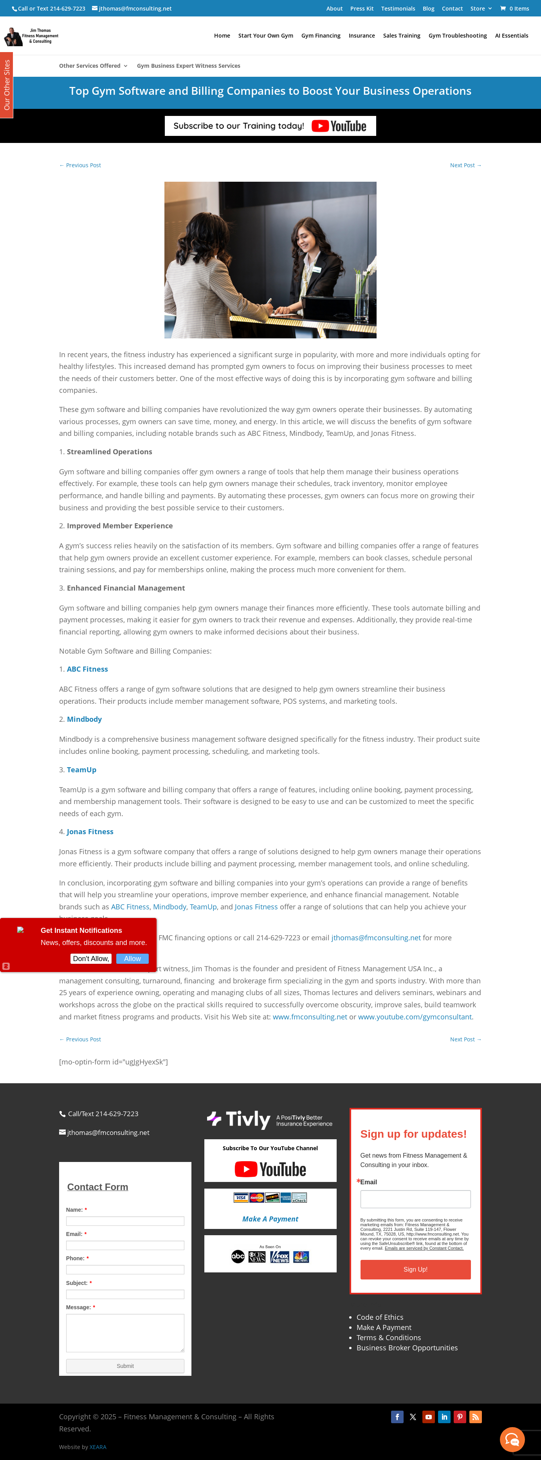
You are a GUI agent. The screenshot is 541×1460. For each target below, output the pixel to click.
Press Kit (362, 8)
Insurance (362, 36)
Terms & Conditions (389, 1337)
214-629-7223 (67, 8)
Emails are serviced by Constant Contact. (424, 1248)
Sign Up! (415, 1269)
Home (222, 36)
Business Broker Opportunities (407, 1347)
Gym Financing (321, 36)
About (334, 8)
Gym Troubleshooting (458, 36)
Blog (429, 8)
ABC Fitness (130, 906)
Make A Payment (384, 1327)
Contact (452, 8)
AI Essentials (511, 36)
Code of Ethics (380, 1317)
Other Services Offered (90, 66)
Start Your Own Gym (265, 36)
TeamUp (203, 906)
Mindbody (169, 906)
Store (478, 8)
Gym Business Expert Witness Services (188, 66)
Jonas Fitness (256, 906)
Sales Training (401, 36)
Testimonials (398, 8)
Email (369, 1182)
